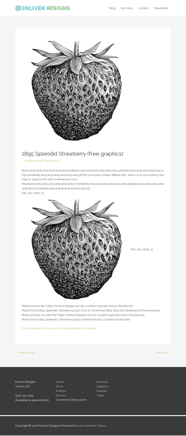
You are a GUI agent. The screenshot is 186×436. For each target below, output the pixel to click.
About (60, 387)
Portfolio (61, 391)
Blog (112, 8)
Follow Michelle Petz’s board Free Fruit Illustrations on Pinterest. (62, 328)
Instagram (103, 387)
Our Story (127, 8)
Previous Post (26, 352)
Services (61, 395)
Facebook (103, 382)
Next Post (163, 352)
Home (60, 382)
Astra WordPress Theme (93, 426)
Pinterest (102, 391)
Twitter (101, 395)
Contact (143, 8)
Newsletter (161, 8)
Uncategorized (34, 160)
